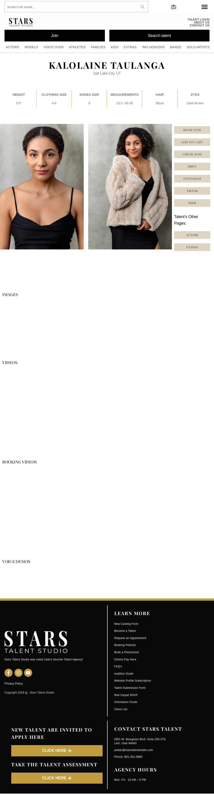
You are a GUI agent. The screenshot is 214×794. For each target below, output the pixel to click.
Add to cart (192, 142)
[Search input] (71, 6)
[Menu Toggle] (204, 6)
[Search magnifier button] (142, 6)
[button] (192, 191)
